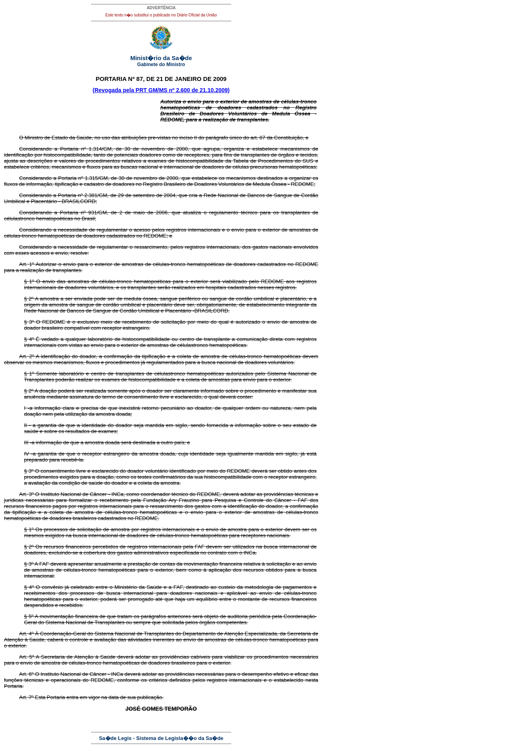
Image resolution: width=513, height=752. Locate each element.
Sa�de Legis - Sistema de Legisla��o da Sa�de (161, 738)
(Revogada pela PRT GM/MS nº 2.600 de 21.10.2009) (161, 90)
